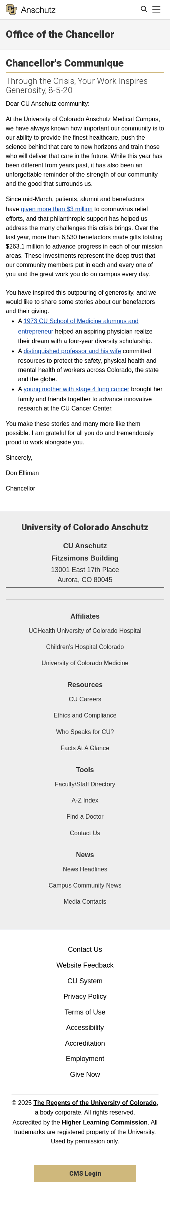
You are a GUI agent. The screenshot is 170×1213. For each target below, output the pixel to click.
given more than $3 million (57, 209)
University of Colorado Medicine (85, 663)
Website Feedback (85, 965)
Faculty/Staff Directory (85, 784)
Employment (85, 1059)
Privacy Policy (85, 996)
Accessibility (85, 1027)
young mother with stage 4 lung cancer (76, 389)
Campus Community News (84, 885)
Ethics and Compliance (85, 715)
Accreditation (85, 1043)
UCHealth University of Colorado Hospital (84, 630)
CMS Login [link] (85, 1173)
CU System (84, 981)
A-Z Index (85, 800)
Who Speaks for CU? (85, 732)
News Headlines (85, 869)
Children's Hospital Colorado (85, 647)
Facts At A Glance (85, 748)
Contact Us (85, 833)
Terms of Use (85, 1012)
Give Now (85, 1074)
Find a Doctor (85, 816)
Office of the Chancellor (60, 34)
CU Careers (85, 699)
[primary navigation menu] (156, 9)
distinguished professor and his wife (72, 351)
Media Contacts (84, 901)
